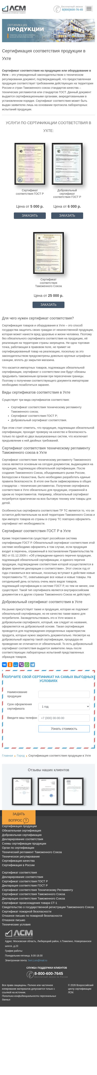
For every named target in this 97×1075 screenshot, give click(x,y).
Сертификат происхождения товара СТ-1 (29, 902)
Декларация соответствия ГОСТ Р (25, 885)
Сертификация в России (18, 865)
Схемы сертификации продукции (24, 843)
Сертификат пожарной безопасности (26, 911)
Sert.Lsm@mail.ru (37, 960)
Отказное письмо (13, 920)
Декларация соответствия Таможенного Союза (33, 898)
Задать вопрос (18, 818)
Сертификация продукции (19, 826)
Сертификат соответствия (19, 872)
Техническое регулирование (21, 856)
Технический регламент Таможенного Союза (32, 852)
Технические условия (16, 924)
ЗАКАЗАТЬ (30, 215)
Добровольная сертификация (22, 835)
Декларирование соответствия (22, 839)
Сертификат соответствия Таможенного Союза (33, 894)
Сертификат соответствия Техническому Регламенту (37, 890)
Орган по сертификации (18, 847)
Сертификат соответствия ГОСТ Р (25, 881)
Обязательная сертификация (21, 830)
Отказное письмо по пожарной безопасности (32, 915)
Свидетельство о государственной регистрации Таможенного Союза (48, 907)
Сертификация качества (18, 860)
